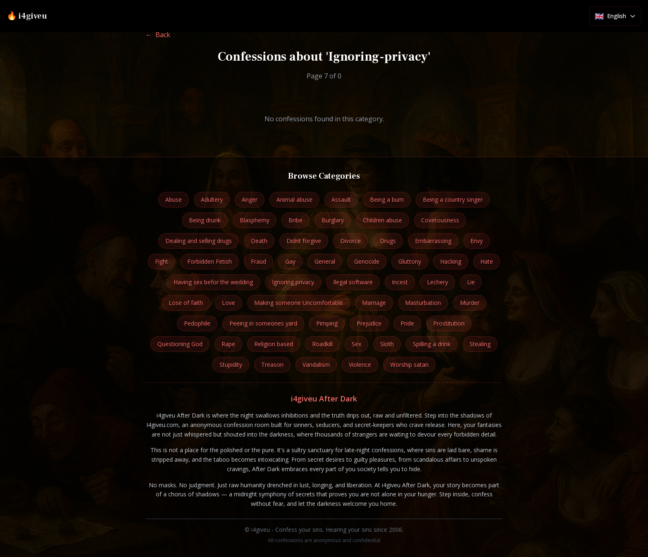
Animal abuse (294, 199)
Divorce (350, 241)
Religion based (273, 344)
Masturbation (423, 303)
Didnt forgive (303, 241)
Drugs (388, 241)
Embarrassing (433, 241)
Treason (272, 364)
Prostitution (449, 323)
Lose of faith (186, 303)
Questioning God (179, 344)
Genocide (366, 261)
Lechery (437, 282)
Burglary (333, 220)
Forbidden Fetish (209, 261)
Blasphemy (254, 220)
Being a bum (387, 199)
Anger (249, 199)
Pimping (327, 323)
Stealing (480, 344)
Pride (407, 323)
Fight (161, 261)
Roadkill (322, 344)
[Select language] (615, 16)
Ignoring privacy (293, 282)
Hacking (450, 261)
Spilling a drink (431, 344)
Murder (469, 303)
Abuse (173, 199)
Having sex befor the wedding (213, 282)
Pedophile (197, 323)
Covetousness (440, 220)
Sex (356, 344)
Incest (400, 282)
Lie (471, 282)
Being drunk (205, 220)
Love (228, 303)
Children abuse (382, 220)
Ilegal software (353, 282)
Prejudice (369, 323)
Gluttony (409, 261)
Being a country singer (453, 199)
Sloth (387, 344)
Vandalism (316, 364)
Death (259, 241)
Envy (476, 241)
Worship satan (409, 364)
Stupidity (230, 364)
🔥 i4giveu (27, 16)
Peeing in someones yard (263, 323)
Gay (290, 261)
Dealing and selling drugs (198, 241)
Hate (486, 261)
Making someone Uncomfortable (298, 303)
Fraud (258, 261)
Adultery (212, 199)
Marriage (374, 303)
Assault (341, 199)
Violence (360, 364)
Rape (228, 344)
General (324, 261)
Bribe (295, 220)
